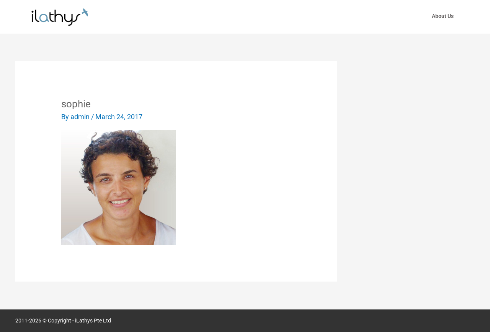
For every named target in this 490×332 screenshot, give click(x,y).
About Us (443, 16)
